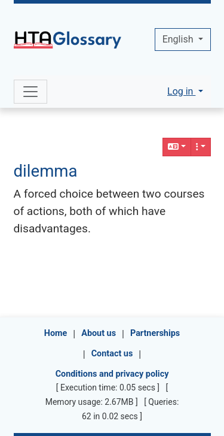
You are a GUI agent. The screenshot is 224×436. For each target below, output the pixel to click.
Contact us (112, 354)
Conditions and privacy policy (112, 374)
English (179, 39)
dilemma (46, 171)
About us (98, 333)
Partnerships (155, 333)
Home (55, 333)
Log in (181, 91)
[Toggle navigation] (30, 92)
